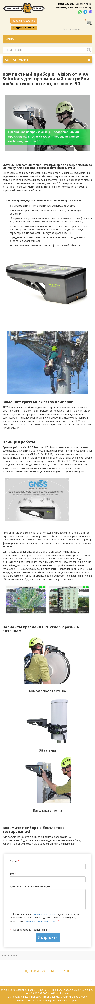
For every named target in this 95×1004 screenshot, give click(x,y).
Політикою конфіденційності (40, 921)
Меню (9, 39)
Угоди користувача (45, 914)
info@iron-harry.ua (23, 27)
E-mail (14, 861)
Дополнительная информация (30, 886)
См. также (9, 955)
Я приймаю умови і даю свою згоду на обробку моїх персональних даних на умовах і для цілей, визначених (45, 917)
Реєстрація (74, 29)
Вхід (65, 29)
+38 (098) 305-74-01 (68, 7)
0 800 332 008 (66, 4)
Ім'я (13, 873)
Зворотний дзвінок (24, 20)
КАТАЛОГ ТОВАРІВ (47, 59)
